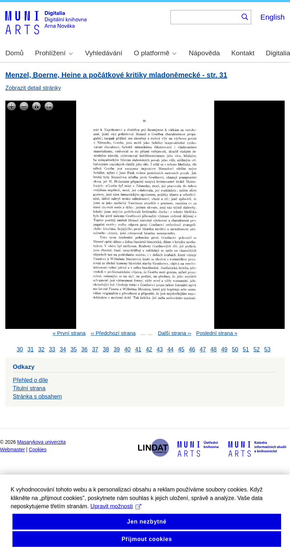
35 (73, 349)
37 (95, 349)
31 (30, 349)
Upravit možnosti (115, 523)
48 (213, 349)
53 (267, 349)
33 (52, 349)
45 (181, 349)
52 (256, 349)
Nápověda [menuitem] (204, 53)
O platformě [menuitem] (155, 53)
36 (84, 349)
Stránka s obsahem (37, 396)
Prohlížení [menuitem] (54, 53)
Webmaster (12, 449)
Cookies (38, 449)
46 (192, 349)
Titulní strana (29, 388)
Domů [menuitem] (14, 53)
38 (106, 349)
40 (127, 349)
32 (41, 349)
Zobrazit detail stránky (33, 88)
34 (63, 349)
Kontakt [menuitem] (242, 53)
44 (170, 349)
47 (203, 349)
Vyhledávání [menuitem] (103, 53)
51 (246, 349)
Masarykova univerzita (41, 442)
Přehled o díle (30, 380)
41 (138, 349)
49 (224, 349)
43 (160, 349)
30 (20, 349)
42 (149, 349)
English (272, 17)
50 (235, 349)
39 (117, 349)
